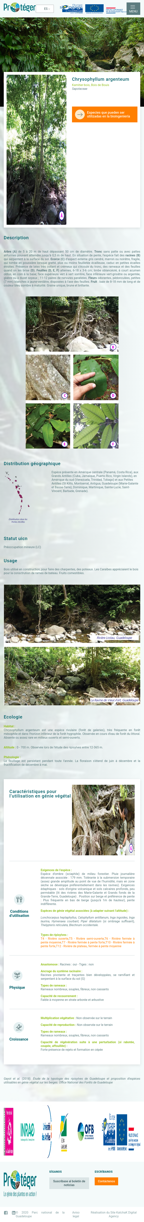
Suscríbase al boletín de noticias (69, 1183)
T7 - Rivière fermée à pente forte (83, 942)
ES (46, 9)
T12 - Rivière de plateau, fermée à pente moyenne (88, 946)
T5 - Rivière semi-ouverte (86, 938)
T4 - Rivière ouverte (54, 938)
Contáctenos (106, 1181)
